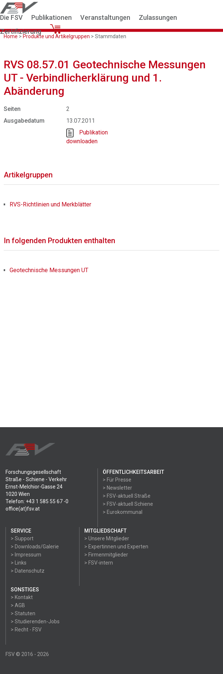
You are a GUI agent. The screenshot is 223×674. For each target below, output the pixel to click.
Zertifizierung (20, 31)
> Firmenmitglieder (106, 555)
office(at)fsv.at (23, 509)
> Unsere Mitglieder (106, 538)
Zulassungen (158, 17)
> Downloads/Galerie (35, 546)
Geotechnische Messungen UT (49, 270)
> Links (18, 563)
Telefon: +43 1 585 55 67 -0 (37, 501)
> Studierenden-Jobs (35, 621)
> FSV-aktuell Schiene (128, 504)
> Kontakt (22, 597)
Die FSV (11, 17)
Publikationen (51, 17)
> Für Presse (117, 480)
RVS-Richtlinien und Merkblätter (50, 204)
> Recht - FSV (26, 629)
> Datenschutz (28, 571)
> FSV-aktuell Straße (127, 496)
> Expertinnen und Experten (116, 546)
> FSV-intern (98, 563)
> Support (22, 538)
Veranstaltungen (105, 17)
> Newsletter (117, 488)
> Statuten (23, 613)
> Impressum (26, 555)
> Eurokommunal (122, 512)
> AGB (18, 605)
